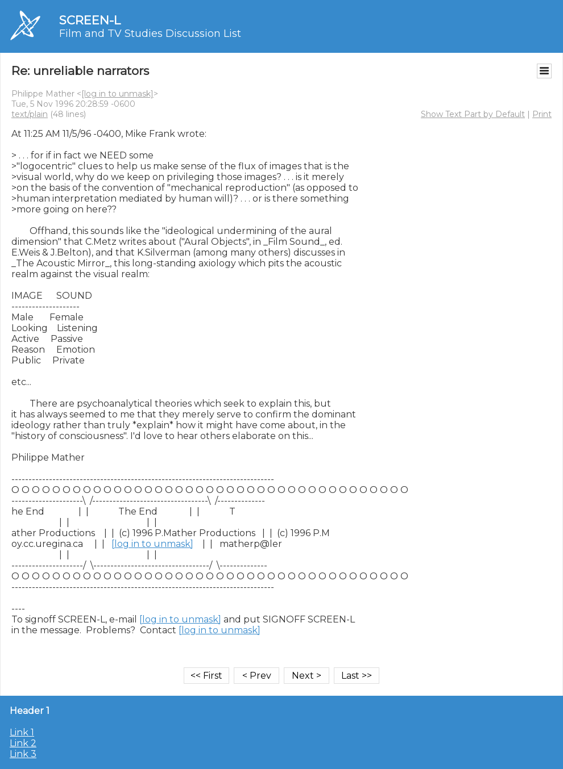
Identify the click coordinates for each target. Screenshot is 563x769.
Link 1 (22, 732)
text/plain (29, 114)
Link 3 (23, 754)
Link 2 (23, 743)
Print (542, 114)
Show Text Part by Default (473, 114)
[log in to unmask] (117, 94)
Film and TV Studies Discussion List (150, 33)
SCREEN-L (90, 20)
